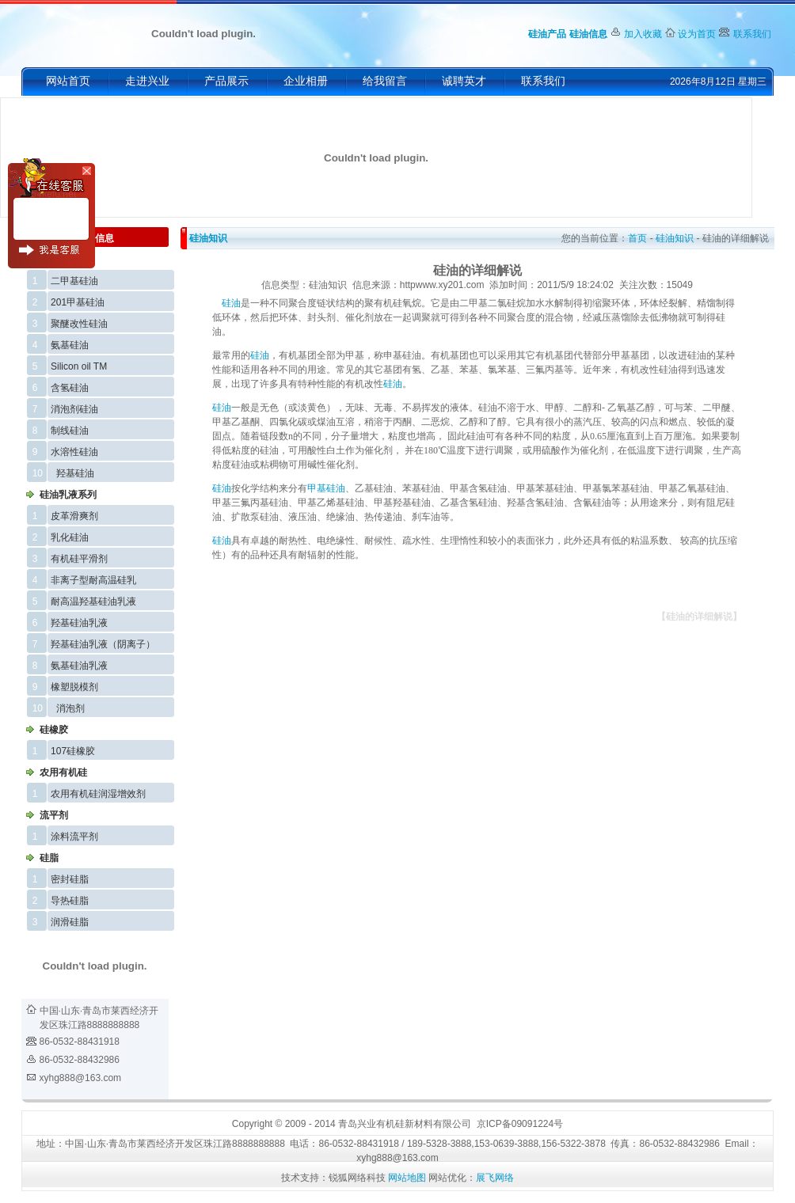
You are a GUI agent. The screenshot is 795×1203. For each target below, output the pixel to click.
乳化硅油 (70, 537)
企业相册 (305, 81)
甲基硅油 (326, 488)
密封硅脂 (70, 879)
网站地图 (407, 1177)
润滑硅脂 (70, 922)
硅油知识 (208, 238)
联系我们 (752, 34)
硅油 (231, 303)
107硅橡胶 (73, 751)
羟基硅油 (75, 473)
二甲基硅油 (74, 281)
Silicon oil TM (79, 366)
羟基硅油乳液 (79, 622)
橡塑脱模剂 (74, 687)
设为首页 (697, 34)
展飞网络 (495, 1177)
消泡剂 (70, 708)
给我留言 (385, 81)
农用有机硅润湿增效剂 (98, 793)
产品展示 (226, 81)
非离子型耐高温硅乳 (93, 580)
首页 (637, 238)
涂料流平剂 (74, 836)
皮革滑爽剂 (74, 516)
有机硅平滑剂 (79, 558)
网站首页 (68, 81)
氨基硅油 (70, 345)
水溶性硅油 (74, 451)
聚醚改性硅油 (79, 323)
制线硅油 (70, 430)
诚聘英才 (464, 81)
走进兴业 (147, 81)
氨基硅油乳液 (79, 665)
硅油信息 (588, 34)
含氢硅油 (70, 387)
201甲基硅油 (78, 302)
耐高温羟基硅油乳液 (93, 601)
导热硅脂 (70, 900)
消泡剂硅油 (74, 409)
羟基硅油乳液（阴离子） (103, 644)
